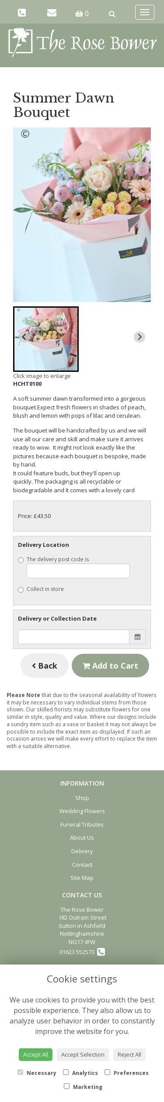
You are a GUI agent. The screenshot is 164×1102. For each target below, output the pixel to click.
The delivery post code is (74, 567)
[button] (46, 339)
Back (44, 665)
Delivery (82, 851)
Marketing (83, 1087)
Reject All (129, 1054)
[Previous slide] (24, 337)
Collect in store (41, 589)
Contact (82, 865)
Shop (82, 798)
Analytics (80, 1073)
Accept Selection (83, 1054)
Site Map (82, 878)
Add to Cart (110, 665)
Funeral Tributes (82, 824)
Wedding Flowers (82, 811)
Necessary (36, 1073)
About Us (82, 837)
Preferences (127, 1073)
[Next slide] (139, 337)
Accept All (35, 1054)
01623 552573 (82, 952)
